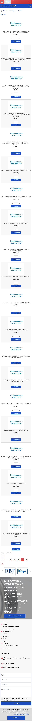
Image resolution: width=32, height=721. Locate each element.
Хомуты (5, 633)
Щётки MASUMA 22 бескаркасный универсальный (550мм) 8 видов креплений (16, 457)
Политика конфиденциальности (21, 714)
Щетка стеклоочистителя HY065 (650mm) (16, 430)
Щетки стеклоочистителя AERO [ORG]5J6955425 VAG (16, 303)
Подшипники (6, 622)
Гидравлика (6, 641)
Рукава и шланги (7, 631)
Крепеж (5, 624)
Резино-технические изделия (11, 626)
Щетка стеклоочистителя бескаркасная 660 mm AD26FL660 (16, 534)
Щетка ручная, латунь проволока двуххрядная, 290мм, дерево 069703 (16, 356)
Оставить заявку (14, 616)
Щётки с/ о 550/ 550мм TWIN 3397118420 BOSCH (16, 276)
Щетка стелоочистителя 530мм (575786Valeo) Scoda (16, 196)
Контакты (5, 654)
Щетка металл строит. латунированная (16, 329)
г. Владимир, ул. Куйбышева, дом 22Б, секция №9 (16, 658)
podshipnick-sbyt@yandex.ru (11, 667)
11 (26, 559)
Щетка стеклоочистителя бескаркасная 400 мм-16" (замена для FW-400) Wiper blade (16, 510)
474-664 (10, 6)
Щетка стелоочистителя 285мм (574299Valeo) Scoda (16, 170)
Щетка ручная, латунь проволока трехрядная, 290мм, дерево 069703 (16, 380)
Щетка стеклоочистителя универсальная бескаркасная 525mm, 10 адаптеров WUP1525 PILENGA (16, 115)
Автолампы (6, 636)
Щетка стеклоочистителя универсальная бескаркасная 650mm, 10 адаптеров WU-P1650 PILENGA (16, 143)
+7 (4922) (8, 663)
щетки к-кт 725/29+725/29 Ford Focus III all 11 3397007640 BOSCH (16, 250)
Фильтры (5, 643)
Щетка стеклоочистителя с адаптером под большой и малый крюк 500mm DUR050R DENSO (16, 59)
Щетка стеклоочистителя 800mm (15, 483)
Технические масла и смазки (11, 645)
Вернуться (16, 549)
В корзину (16, 41)
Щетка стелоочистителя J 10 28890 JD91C (16, 223)
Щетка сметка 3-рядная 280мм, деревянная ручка (16, 403)
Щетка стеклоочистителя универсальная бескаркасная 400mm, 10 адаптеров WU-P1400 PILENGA (16, 87)
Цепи (4, 638)
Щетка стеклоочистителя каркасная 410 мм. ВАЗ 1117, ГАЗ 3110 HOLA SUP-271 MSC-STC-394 (16, 32)
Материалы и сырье (8, 629)
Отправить (16, 703)
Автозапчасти (6, 648)
